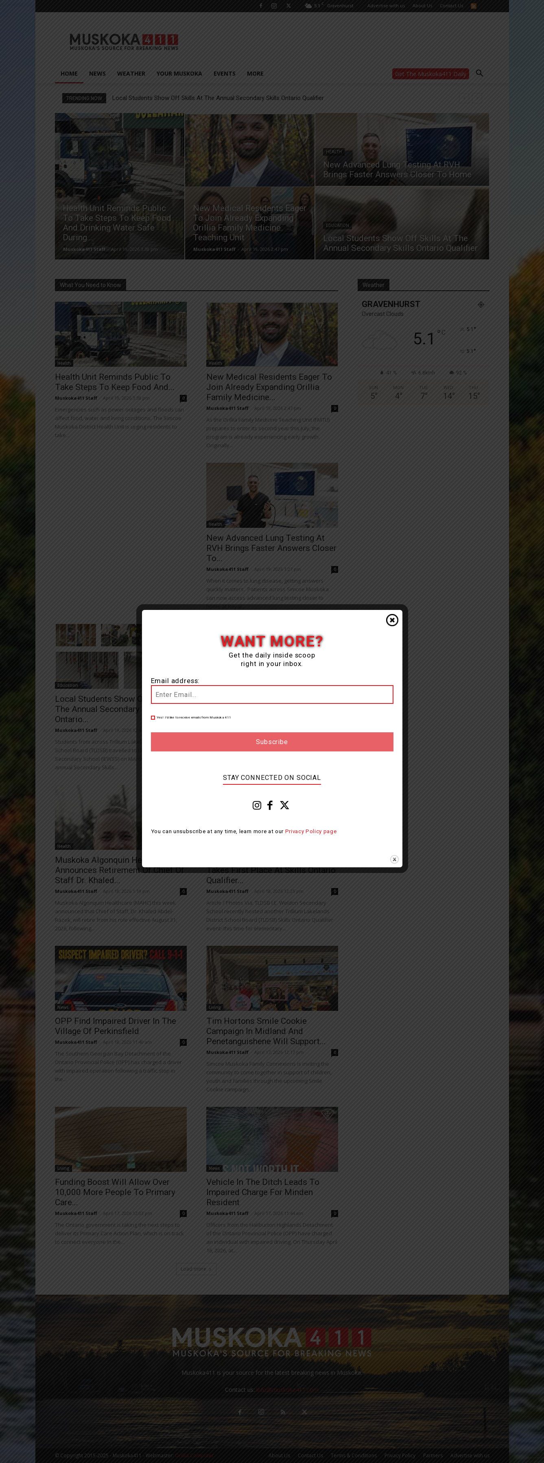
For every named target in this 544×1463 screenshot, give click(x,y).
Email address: (175, 681)
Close (392, 620)
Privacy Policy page (311, 831)
